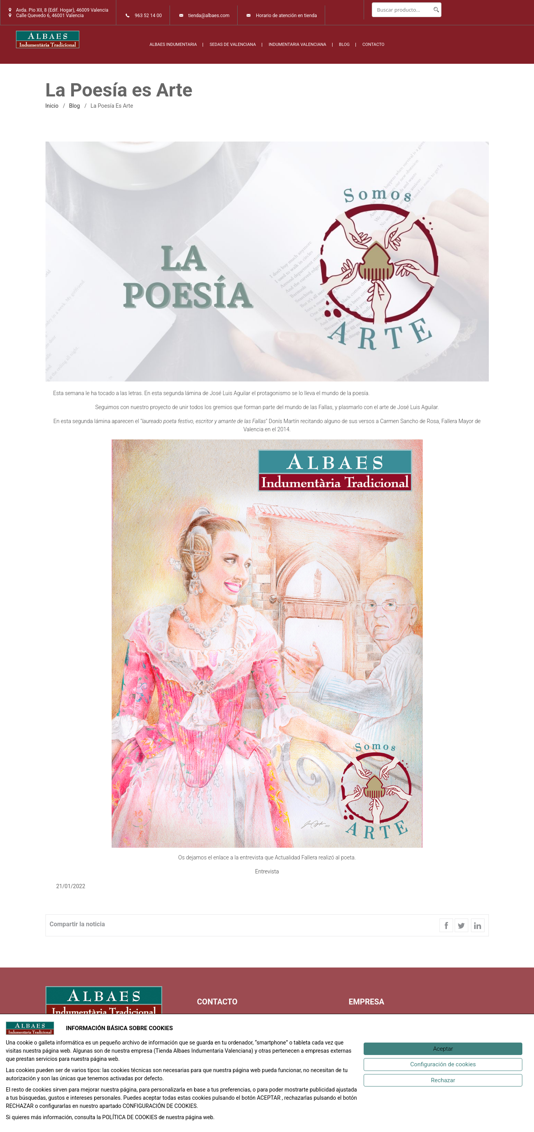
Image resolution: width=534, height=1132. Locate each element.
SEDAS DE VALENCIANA (233, 44)
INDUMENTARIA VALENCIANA (297, 44)
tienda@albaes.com (208, 15)
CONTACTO (373, 44)
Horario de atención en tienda (286, 15)
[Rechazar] (443, 1080)
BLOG (344, 44)
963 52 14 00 (148, 15)
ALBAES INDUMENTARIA (173, 44)
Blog (74, 106)
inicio (52, 106)
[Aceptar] (443, 1049)
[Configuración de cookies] (443, 1064)
